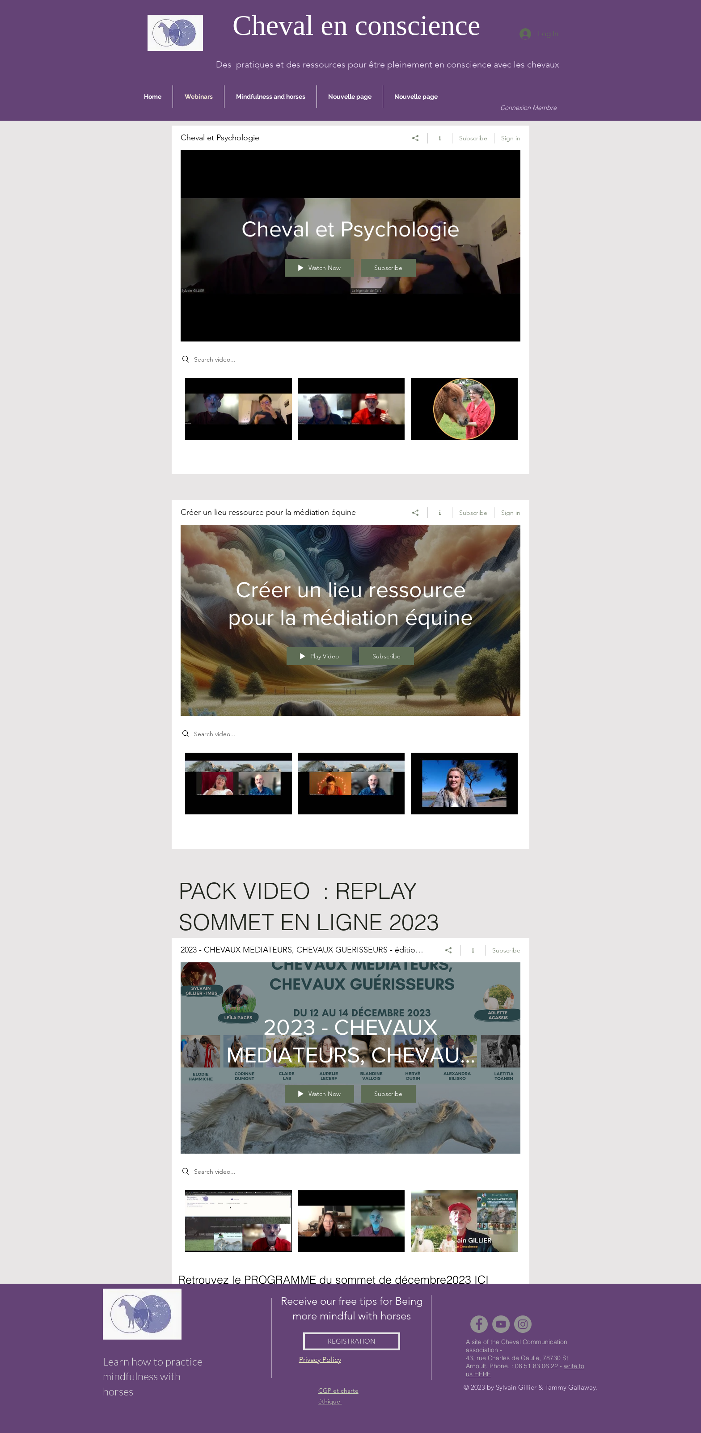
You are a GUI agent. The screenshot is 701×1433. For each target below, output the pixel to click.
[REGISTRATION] (351, 1341)
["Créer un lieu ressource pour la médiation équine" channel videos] (350, 794)
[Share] (415, 137)
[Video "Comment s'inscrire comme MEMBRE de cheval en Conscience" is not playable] (238, 1221)
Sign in (510, 138)
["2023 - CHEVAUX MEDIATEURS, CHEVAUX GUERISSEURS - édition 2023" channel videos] (350, 1231)
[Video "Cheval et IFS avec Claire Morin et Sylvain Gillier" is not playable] (351, 409)
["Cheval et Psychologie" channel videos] (350, 419)
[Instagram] (523, 1324)
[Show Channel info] (440, 137)
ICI (481, 1279)
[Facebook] (479, 1324)
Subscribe (473, 138)
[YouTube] (501, 1324)
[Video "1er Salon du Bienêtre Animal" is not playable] (351, 1221)
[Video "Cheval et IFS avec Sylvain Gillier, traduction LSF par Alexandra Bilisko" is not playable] (238, 409)
